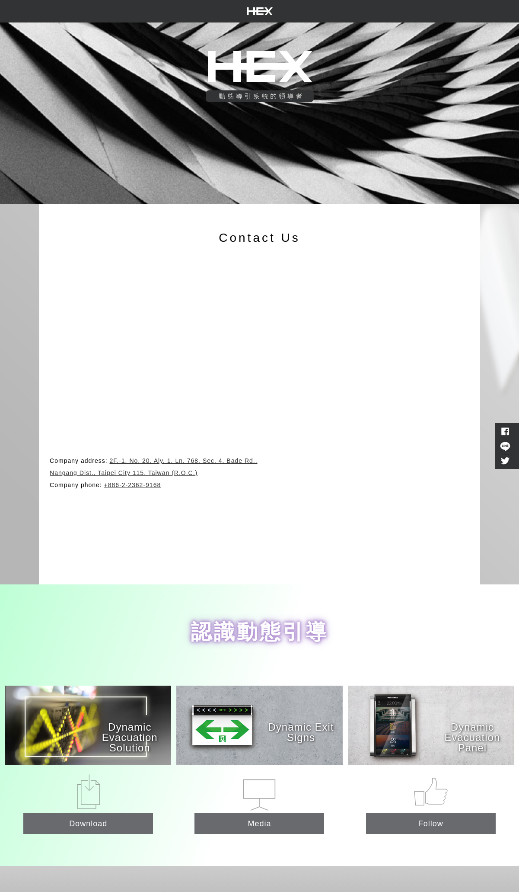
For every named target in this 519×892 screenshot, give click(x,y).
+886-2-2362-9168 (132, 484)
